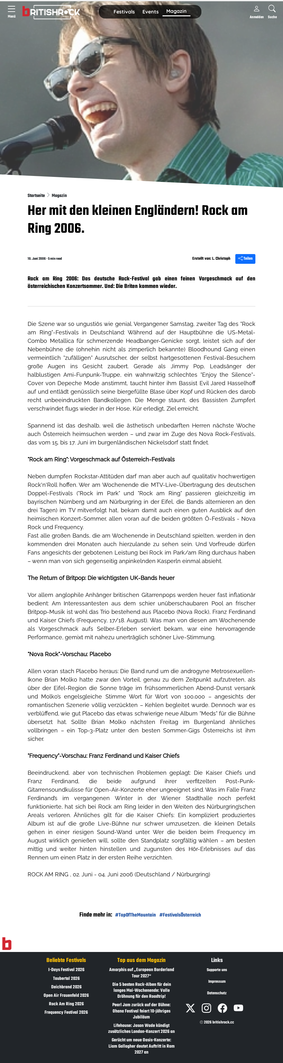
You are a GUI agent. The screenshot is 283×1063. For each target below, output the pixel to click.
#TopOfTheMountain (135, 915)
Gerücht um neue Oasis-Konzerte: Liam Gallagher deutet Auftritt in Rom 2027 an (142, 1046)
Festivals (124, 11)
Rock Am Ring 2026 (66, 1004)
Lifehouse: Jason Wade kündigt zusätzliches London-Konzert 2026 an (141, 1028)
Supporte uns (217, 970)
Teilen (245, 259)
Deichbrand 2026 (66, 987)
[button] (124, 12)
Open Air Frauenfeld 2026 (66, 995)
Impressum (217, 982)
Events (150, 11)
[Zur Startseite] (6, 944)
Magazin (176, 11)
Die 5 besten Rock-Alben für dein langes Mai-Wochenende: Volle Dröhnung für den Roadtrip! (141, 990)
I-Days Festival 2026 (66, 970)
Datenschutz (217, 993)
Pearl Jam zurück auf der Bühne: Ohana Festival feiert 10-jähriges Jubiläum (141, 1011)
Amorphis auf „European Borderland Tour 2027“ (141, 973)
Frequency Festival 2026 (66, 1012)
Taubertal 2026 (66, 978)
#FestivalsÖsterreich (180, 915)
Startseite (37, 195)
